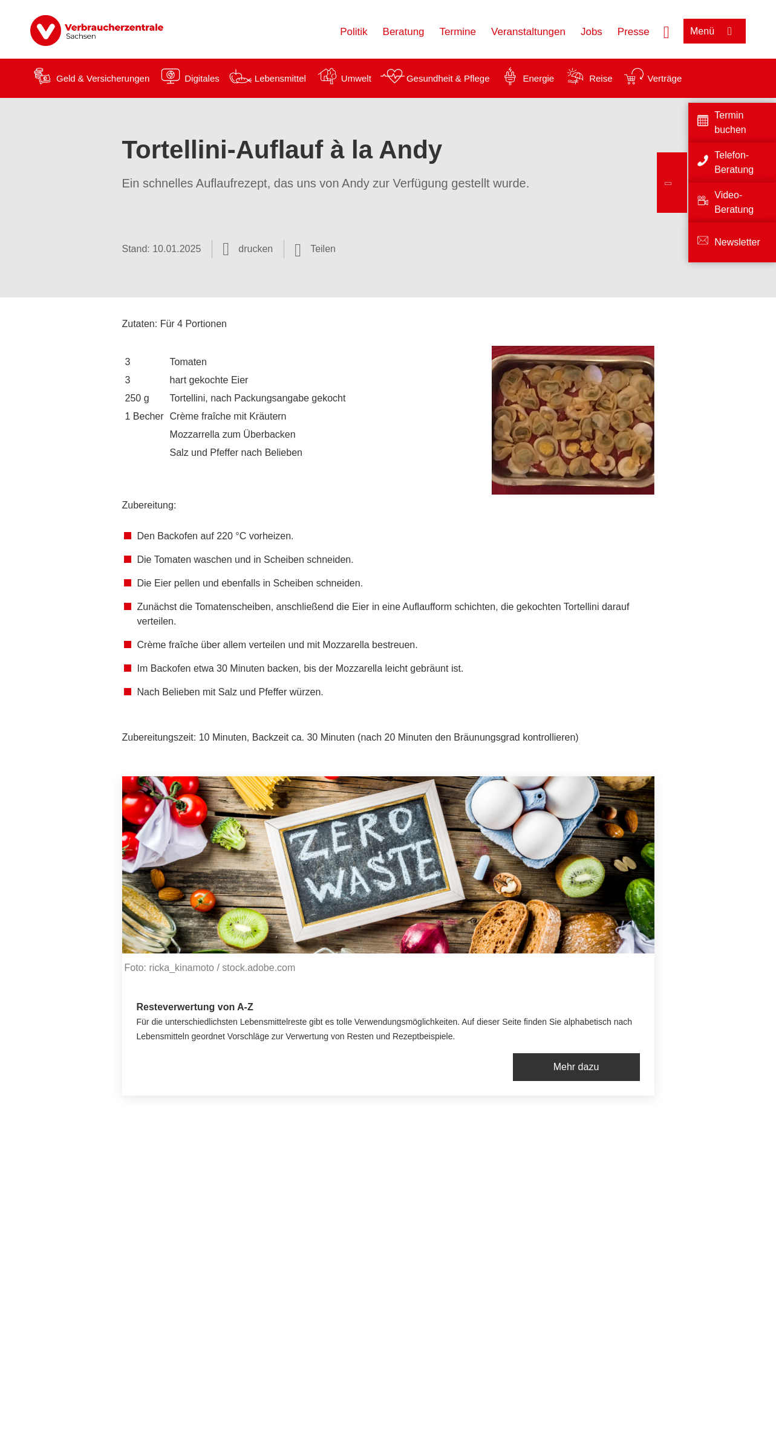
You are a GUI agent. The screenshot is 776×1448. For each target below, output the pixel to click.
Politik (353, 31)
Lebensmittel (280, 78)
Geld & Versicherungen (102, 78)
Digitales (202, 78)
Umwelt (356, 78)
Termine (458, 31)
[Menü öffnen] (714, 31)
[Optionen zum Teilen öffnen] (315, 249)
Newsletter (737, 242)
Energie (538, 78)
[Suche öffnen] (667, 31)
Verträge (665, 78)
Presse (634, 31)
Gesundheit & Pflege (448, 78)
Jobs (591, 31)
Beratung (404, 31)
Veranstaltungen (528, 31)
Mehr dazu (576, 1067)
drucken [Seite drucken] (255, 249)
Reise (600, 78)
